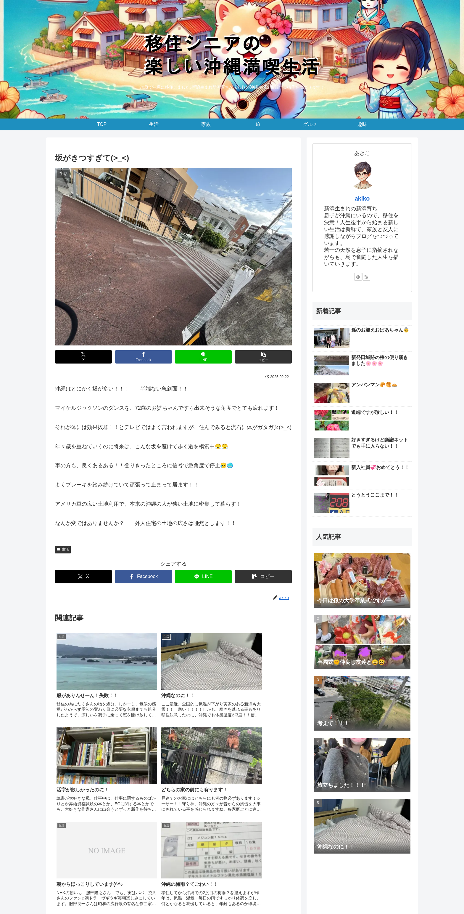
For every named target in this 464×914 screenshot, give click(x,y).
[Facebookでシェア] (143, 357)
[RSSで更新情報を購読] (366, 277)
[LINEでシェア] (203, 357)
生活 (63, 549)
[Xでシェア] (83, 357)
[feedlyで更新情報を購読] (358, 277)
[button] (263, 357)
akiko (362, 198)
